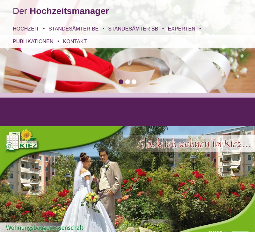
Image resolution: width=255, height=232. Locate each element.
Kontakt (75, 41)
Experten (181, 28)
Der (61, 11)
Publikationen (33, 41)
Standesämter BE (73, 28)
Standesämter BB (133, 28)
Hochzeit (26, 28)
